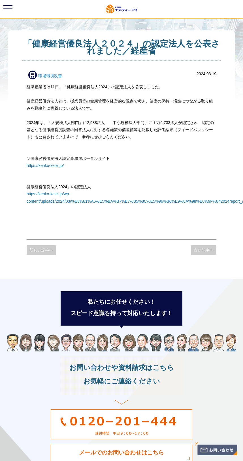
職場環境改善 (45, 76)
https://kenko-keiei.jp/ (45, 165)
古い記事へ (204, 250)
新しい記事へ (41, 250)
